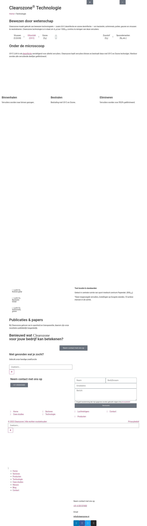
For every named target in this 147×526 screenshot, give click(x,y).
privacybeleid (125, 402)
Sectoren (16, 474)
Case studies (18, 482)
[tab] (17, 291)
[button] (41, 468)
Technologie (18, 479)
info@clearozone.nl (81, 516)
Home (11, 14)
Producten (17, 476)
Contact (16, 490)
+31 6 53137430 (80, 506)
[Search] (11, 371)
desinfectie (27, 54)
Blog (14, 487)
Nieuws (16, 485)
